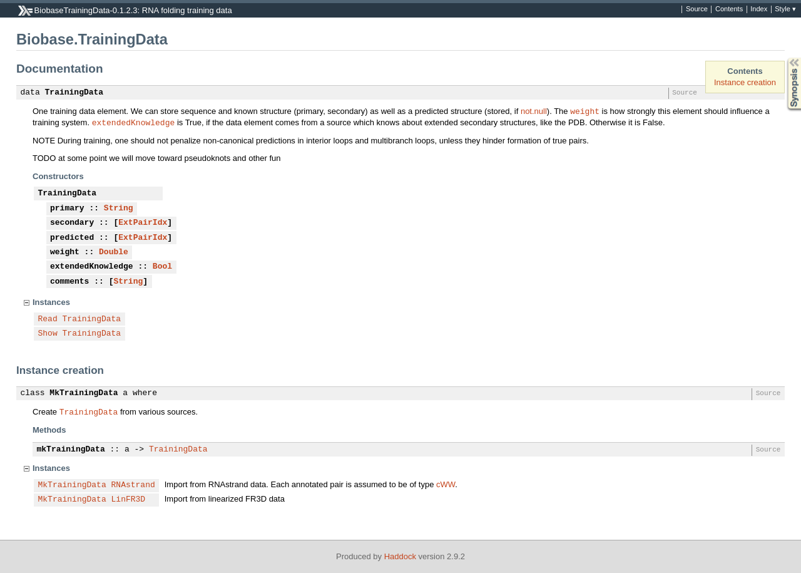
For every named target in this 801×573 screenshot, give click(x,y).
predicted (72, 238)
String (118, 208)
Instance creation (745, 82)
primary (67, 208)
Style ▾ (785, 9)
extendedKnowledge (133, 122)
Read (48, 319)
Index (758, 9)
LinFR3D (128, 499)
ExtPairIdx (142, 223)
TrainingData (74, 92)
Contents (729, 9)
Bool (162, 266)
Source (697, 9)
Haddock (400, 556)
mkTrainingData (71, 449)
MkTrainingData (83, 393)
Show (48, 333)
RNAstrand (133, 485)
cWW (445, 484)
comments (69, 281)
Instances (51, 302)
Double (113, 252)
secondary (72, 223)
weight (584, 110)
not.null (534, 111)
